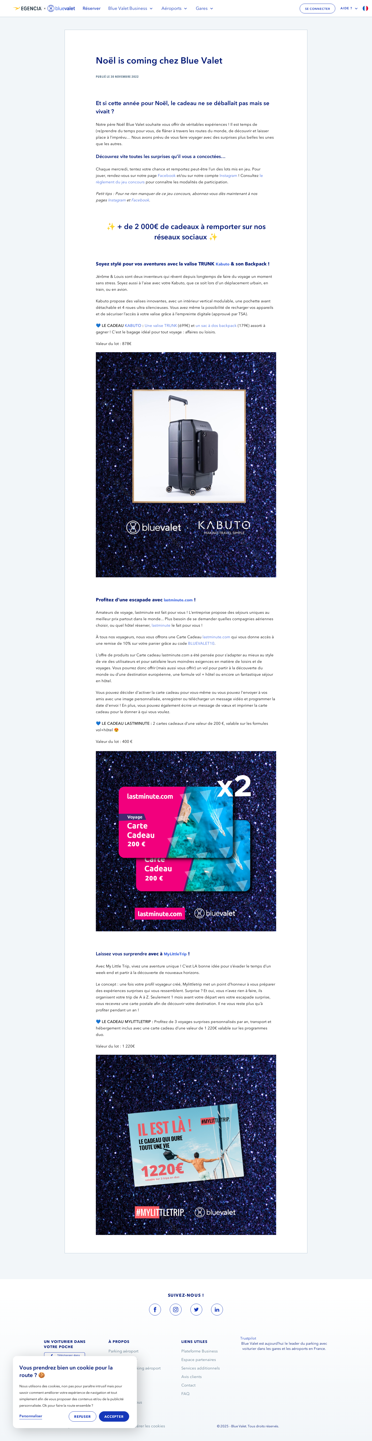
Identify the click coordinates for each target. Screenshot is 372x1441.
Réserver (91, 8)
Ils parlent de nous (125, 1402)
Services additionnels (200, 1368)
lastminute (161, 625)
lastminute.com (178, 600)
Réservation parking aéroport (135, 1368)
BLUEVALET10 (201, 643)
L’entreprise (119, 1376)
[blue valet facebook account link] (155, 1311)
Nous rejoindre (122, 1385)
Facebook (167, 175)
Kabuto (222, 264)
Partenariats (119, 1393)
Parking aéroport (123, 1351)
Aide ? (349, 8)
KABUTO (133, 325)
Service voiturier (123, 1359)
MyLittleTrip (175, 954)
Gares (205, 8)
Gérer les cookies (149, 1426)
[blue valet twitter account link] (196, 1311)
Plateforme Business (199, 1351)
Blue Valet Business (131, 8)
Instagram (228, 175)
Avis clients (191, 1376)
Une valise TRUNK (161, 325)
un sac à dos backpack (216, 325)
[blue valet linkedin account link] (217, 1311)
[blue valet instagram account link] (176, 1311)
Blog (113, 1410)
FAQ (185, 1393)
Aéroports (174, 8)
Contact (188, 1385)
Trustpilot (248, 1338)
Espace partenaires (198, 1359)
